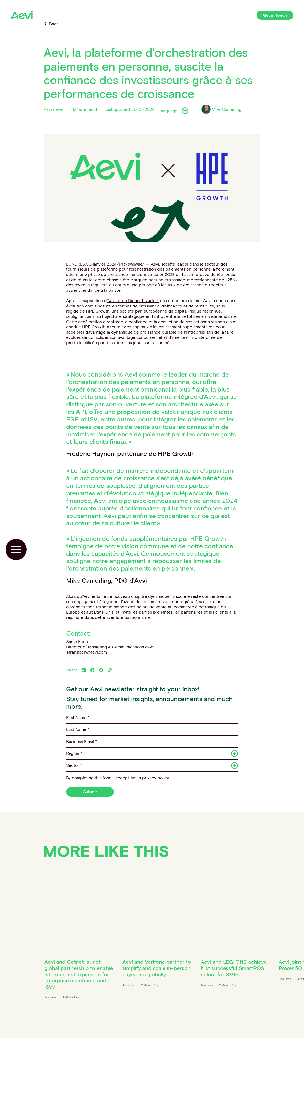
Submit (90, 791)
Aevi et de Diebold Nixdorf (133, 300)
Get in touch (275, 15)
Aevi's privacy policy (149, 777)
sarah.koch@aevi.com (86, 652)
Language (173, 110)
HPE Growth (97, 311)
